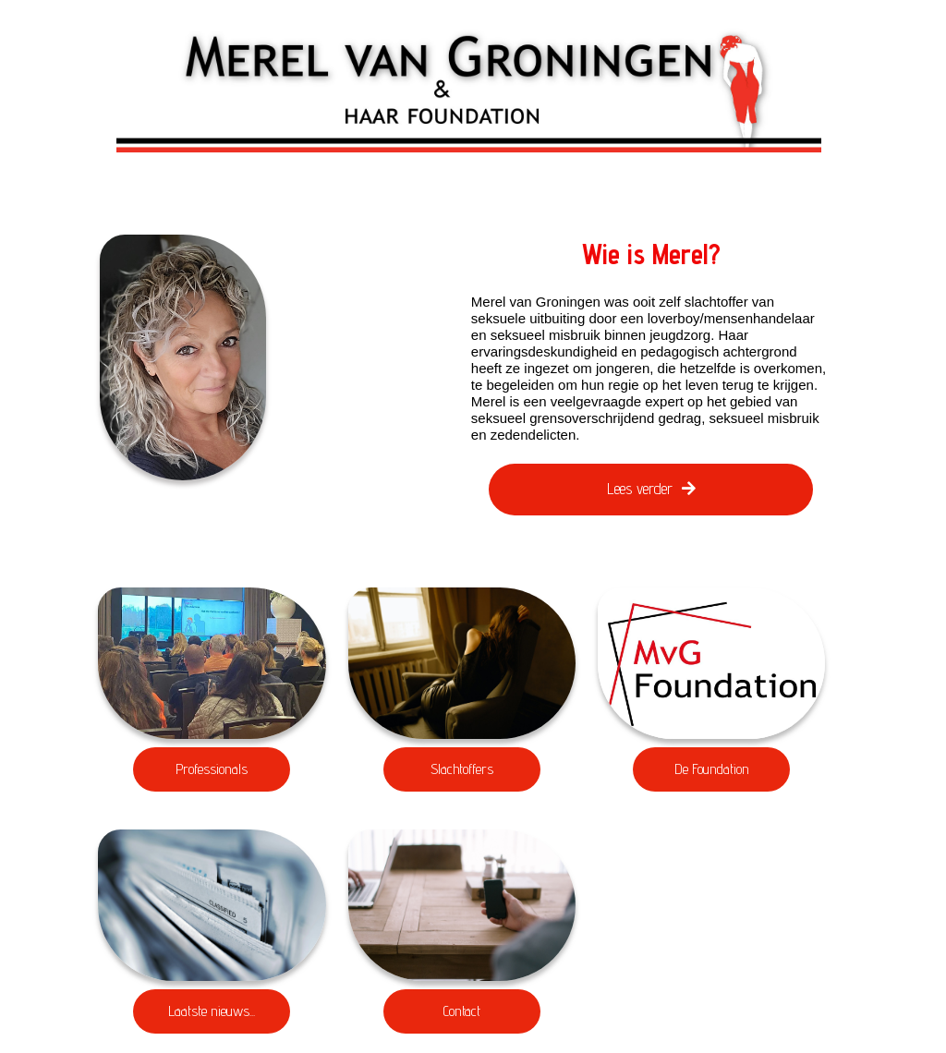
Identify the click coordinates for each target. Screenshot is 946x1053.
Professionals (212, 769)
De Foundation (711, 769)
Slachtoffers (462, 769)
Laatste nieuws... (211, 1011)
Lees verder (651, 488)
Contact (461, 1011)
